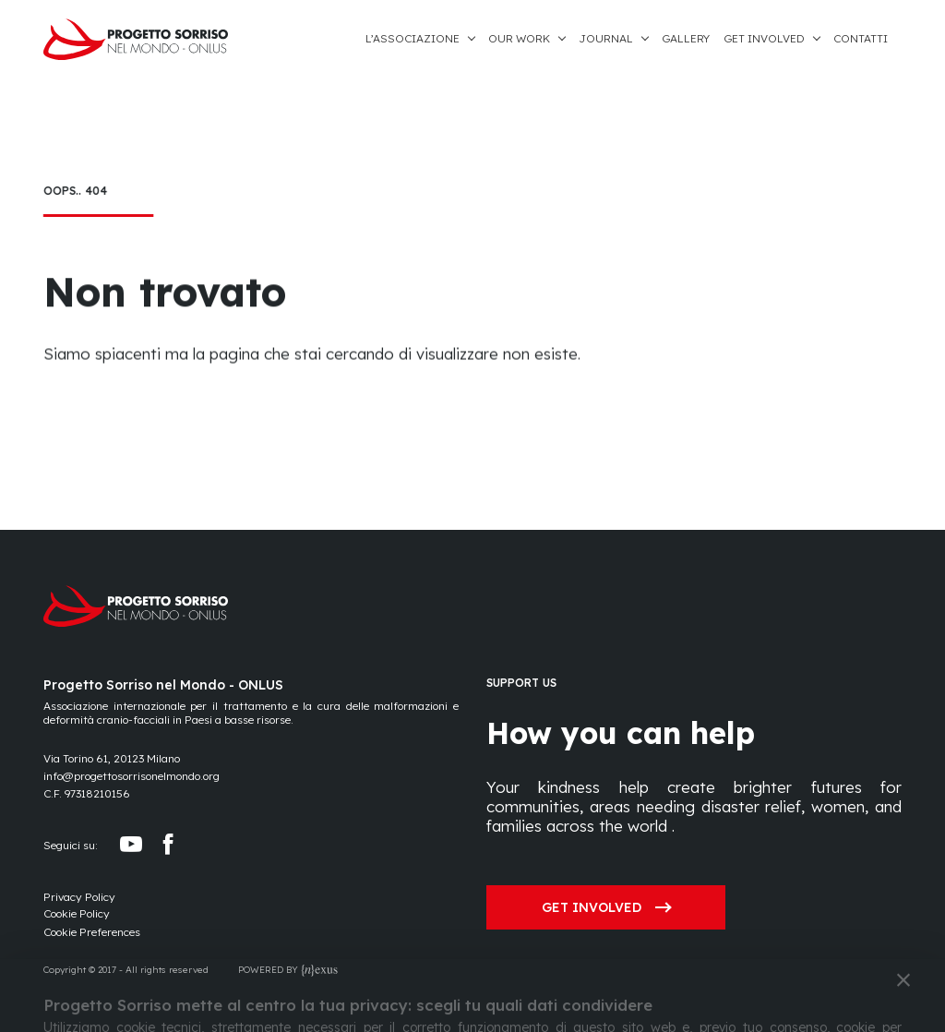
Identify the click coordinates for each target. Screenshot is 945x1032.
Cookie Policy (76, 913)
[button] (426, 39)
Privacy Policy (79, 897)
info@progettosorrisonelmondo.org (131, 776)
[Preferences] (91, 933)
